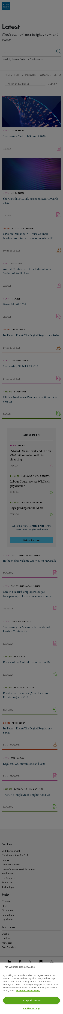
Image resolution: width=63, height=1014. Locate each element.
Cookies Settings (31, 1008)
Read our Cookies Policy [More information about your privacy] (28, 990)
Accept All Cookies (31, 1000)
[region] (31, 988)
